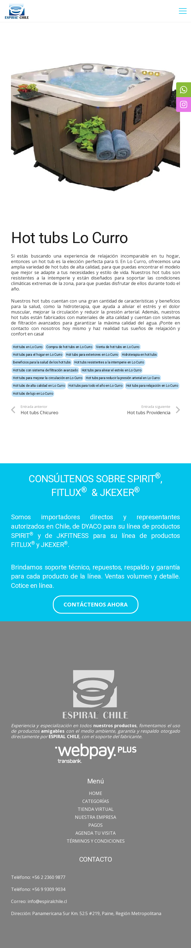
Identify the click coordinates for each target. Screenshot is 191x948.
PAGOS (95, 825)
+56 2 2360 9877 (48, 877)
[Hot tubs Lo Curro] (95, 119)
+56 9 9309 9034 (48, 889)
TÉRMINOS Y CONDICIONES (96, 841)
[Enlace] (16, 11)
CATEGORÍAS (95, 801)
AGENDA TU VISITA (95, 833)
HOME (95, 793)
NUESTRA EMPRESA (95, 817)
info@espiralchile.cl (47, 901)
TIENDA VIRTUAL (96, 809)
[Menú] (182, 11)
